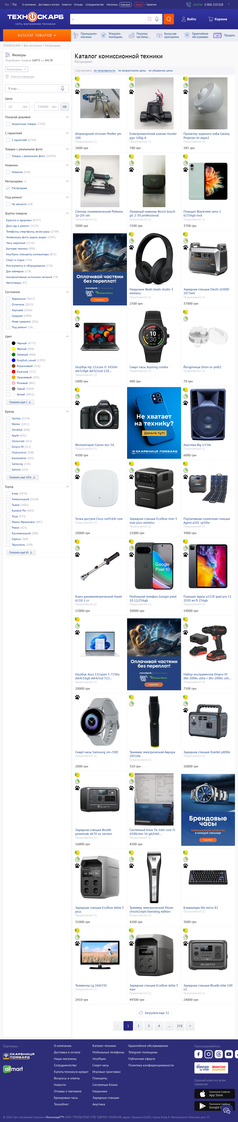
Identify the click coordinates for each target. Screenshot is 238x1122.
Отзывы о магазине (67, 1091)
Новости (66, 4)
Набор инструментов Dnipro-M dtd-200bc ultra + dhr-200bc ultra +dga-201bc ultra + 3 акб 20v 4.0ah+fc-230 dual (206, 676)
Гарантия (151, 4)
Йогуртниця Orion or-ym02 (202, 367)
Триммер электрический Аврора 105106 (152, 754)
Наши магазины (65, 1059)
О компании (29, 4)
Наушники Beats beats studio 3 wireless (151, 291)
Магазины (112, 4)
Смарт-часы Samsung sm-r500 (96, 752)
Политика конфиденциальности (151, 1065)
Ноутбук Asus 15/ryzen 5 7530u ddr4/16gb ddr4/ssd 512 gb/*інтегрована (97, 676)
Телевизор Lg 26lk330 (91, 985)
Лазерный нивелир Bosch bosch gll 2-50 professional (152, 213)
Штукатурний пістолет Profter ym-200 (98, 136)
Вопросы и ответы (67, 1078)
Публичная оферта (141, 1059)
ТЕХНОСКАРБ (11, 45)
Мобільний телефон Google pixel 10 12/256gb (153, 598)
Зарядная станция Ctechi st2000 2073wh (206, 291)
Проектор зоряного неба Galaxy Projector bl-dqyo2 (206, 136)
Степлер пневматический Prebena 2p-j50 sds (99, 213)
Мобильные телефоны (108, 1052)
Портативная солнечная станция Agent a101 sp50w (206, 521)
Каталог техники (104, 1046)
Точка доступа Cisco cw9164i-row (99, 519)
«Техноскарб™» (54, 1117)
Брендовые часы (66, 1098)
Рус (15, 4)
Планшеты (99, 1078)
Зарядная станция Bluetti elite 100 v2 (208, 987)
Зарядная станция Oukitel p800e (206, 752)
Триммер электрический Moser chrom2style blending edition (151, 909)
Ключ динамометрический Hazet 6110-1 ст (98, 598)
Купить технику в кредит (71, 1072)
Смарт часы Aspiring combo (149, 367)
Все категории (33, 45)
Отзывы (78, 4)
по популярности (104, 70)
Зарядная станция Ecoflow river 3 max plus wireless (153, 521)
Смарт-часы (100, 1065)
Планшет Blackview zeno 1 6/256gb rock (202, 213)
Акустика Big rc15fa (197, 445)
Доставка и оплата (49, 4)
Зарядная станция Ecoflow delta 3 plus (99, 909)
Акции (139, 4)
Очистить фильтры (22, 76)
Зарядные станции (105, 1098)
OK (65, 107)
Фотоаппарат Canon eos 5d (94, 445)
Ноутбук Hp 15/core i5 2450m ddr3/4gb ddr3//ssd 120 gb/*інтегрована (96, 369)
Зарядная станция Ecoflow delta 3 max (154, 987)
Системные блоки (105, 1085)
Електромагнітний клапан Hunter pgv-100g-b (153, 136)
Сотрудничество (95, 4)
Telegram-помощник (143, 1052)
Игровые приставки (106, 1072)
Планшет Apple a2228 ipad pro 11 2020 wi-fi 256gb (207, 598)
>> (169, 1026)
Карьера (125, 4)
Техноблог (61, 1104)
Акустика (98, 1104)
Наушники (99, 1091)
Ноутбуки (99, 1059)
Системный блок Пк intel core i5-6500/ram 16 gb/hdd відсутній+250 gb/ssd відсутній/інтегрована (153, 832)
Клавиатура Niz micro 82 (200, 908)
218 (179, 1026)
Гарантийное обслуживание (148, 1046)
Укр (7, 4)
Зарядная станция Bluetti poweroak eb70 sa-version (93, 832)
